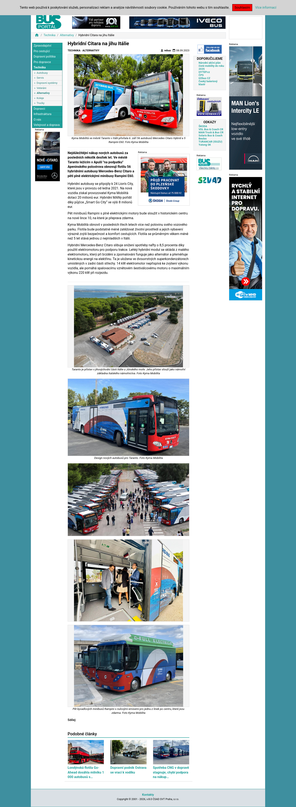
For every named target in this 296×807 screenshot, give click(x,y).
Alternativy (67, 35)
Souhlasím (242, 7)
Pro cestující (42, 51)
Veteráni (41, 88)
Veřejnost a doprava (47, 125)
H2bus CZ (204, 78)
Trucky (40, 103)
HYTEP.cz (204, 72)
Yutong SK (205, 144)
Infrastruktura (42, 114)
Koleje (40, 98)
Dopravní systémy (47, 82)
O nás (37, 119)
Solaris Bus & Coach (210, 135)
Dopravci (39, 109)
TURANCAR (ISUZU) (210, 141)
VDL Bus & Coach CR (211, 129)
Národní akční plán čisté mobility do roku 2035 (211, 65)
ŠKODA (203, 126)
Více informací (265, 7)
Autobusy (42, 72)
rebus (165, 50)
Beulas (203, 138)
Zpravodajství (42, 45)
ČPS (201, 75)
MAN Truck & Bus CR (211, 132)
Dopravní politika (45, 56)
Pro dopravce (42, 62)
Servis (40, 77)
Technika (50, 35)
